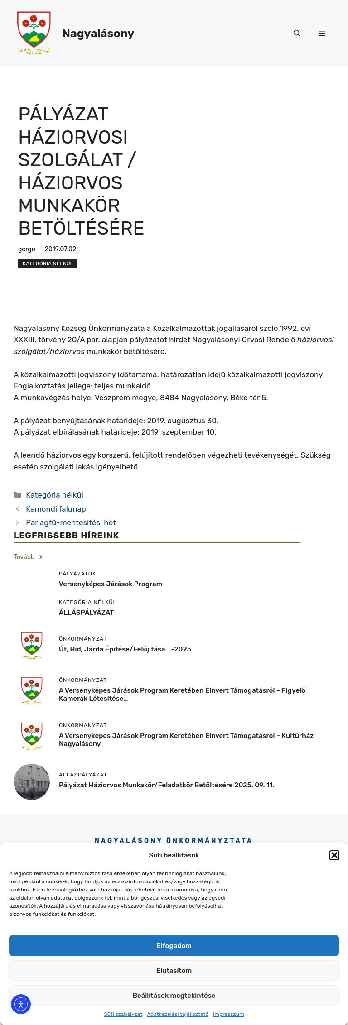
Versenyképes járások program (110, 584)
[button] (334, 855)
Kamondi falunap (56, 508)
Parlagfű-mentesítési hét (71, 522)
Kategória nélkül (48, 263)
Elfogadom (174, 946)
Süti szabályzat (123, 1014)
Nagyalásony (98, 33)
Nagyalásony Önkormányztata (174, 841)
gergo (26, 249)
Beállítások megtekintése (174, 995)
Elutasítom (174, 971)
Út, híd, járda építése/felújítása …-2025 (125, 649)
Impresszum (228, 1014)
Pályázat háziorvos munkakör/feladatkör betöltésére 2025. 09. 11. (167, 785)
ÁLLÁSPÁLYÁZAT (86, 612)
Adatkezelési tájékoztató (177, 1014)
